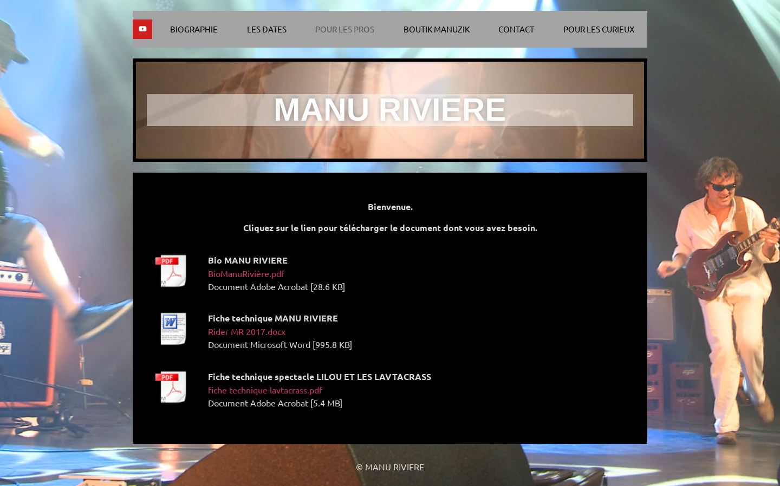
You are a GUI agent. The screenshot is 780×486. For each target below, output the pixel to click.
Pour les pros (344, 29)
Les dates (267, 29)
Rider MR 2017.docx (246, 331)
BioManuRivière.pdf (246, 273)
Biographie (194, 29)
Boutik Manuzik (437, 29)
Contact (516, 29)
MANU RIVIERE (390, 110)
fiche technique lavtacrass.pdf (265, 389)
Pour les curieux (598, 29)
